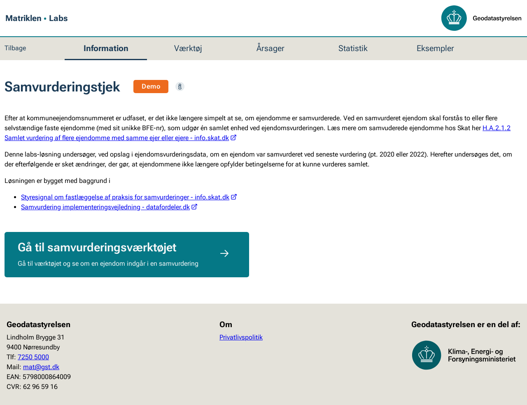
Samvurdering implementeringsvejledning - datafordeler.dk (109, 207)
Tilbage (15, 48)
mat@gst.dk (41, 367)
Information (106, 48)
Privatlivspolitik (241, 337)
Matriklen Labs (36, 18)
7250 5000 (33, 357)
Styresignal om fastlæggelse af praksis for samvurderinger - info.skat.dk (129, 197)
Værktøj (188, 48)
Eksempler (435, 48)
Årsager (270, 48)
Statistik (353, 48)
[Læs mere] (180, 86)
